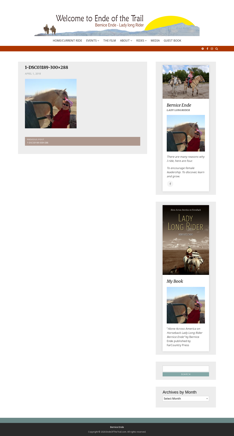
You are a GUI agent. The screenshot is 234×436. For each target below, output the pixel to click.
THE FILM (109, 40)
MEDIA (155, 40)
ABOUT (125, 40)
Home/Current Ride (67, 40)
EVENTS (91, 40)
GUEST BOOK (172, 40)
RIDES (140, 40)
